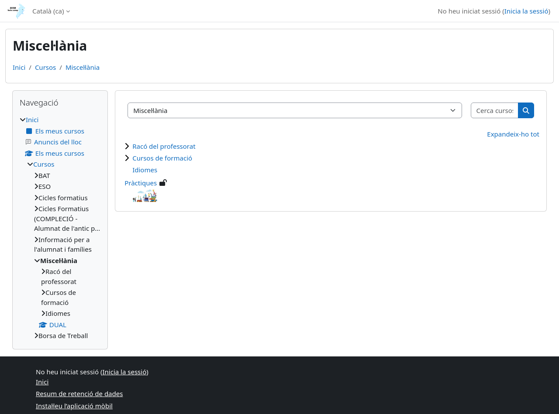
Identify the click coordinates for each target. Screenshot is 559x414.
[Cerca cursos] (495, 111)
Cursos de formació (162, 158)
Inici (19, 67)
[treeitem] (60, 228)
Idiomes (144, 169)
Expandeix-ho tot (513, 134)
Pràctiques (140, 182)
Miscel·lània (83, 67)
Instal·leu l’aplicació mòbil (74, 405)
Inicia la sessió (526, 11)
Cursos (45, 67)
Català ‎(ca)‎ (48, 11)
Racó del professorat (163, 146)
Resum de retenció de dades (79, 393)
